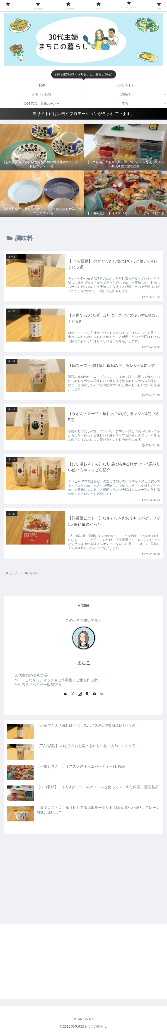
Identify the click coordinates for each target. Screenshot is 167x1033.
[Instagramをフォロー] (80, 694)
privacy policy (83, 1018)
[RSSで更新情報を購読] (102, 694)
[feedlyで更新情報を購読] (94, 694)
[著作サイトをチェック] (65, 694)
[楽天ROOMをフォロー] (87, 694)
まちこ (83, 662)
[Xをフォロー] (72, 694)
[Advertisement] (83, 871)
